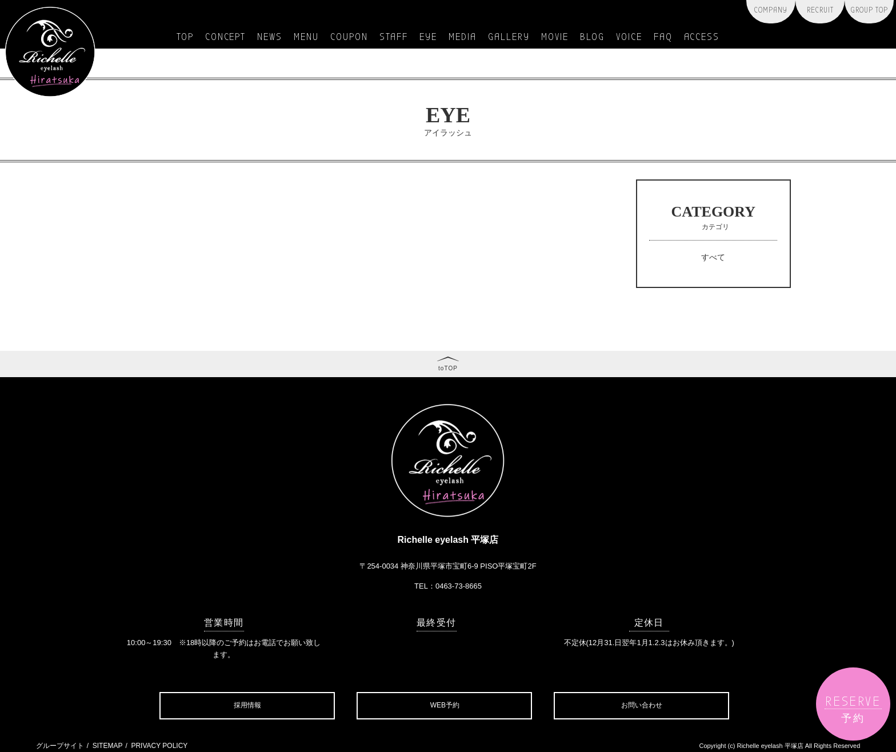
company (770, 10)
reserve (853, 708)
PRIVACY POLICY (159, 746)
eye (428, 37)
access (702, 37)
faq (663, 37)
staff (393, 37)
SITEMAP (108, 746)
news (269, 37)
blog (592, 37)
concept (225, 37)
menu (306, 37)
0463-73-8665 (458, 586)
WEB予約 (444, 705)
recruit (820, 10)
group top (869, 10)
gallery (509, 37)
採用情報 (247, 705)
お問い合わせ (641, 705)
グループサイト (60, 746)
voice (629, 37)
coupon (349, 37)
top (185, 37)
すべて (713, 257)
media (463, 37)
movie (555, 37)
